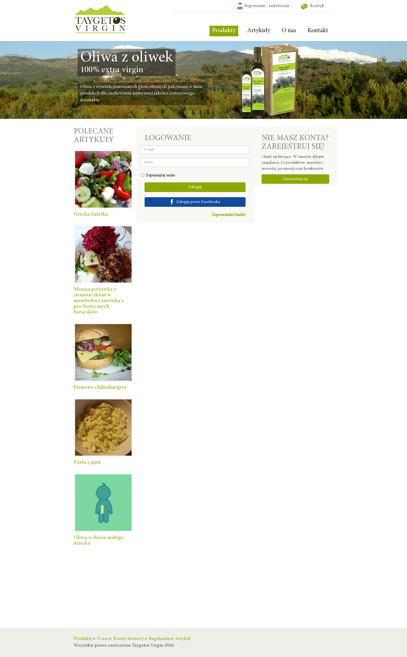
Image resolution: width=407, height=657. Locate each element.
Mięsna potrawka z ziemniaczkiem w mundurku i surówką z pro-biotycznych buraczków (99, 301)
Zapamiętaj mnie (158, 175)
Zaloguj (195, 187)
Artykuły (258, 31)
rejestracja (279, 6)
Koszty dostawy (128, 639)
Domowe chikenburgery (100, 387)
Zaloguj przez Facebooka (195, 201)
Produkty (224, 31)
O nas (289, 31)
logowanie (255, 6)
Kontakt (318, 31)
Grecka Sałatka (91, 214)
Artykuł (183, 639)
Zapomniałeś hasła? (229, 215)
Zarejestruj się (295, 179)
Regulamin (159, 639)
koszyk (312, 6)
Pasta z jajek (87, 462)
